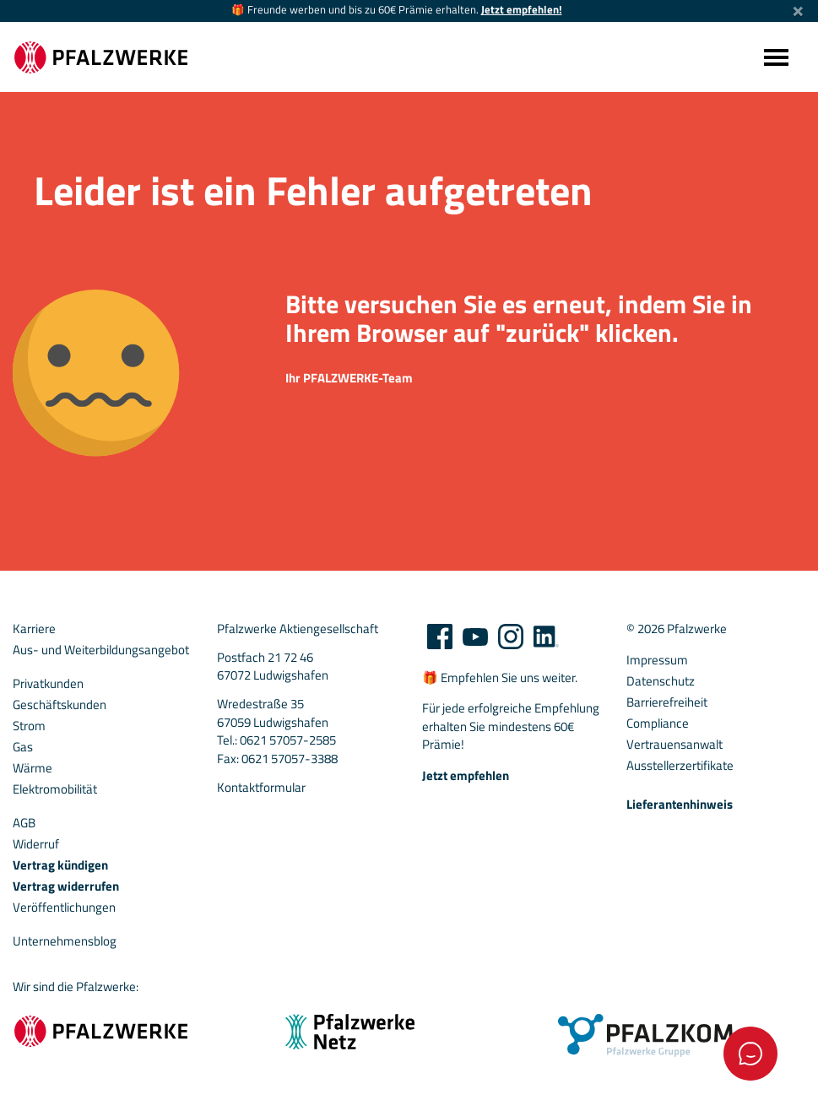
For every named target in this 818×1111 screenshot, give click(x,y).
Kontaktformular (261, 787)
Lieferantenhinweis (679, 804)
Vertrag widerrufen (66, 886)
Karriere (34, 629)
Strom (29, 726)
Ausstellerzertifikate (680, 765)
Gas (23, 747)
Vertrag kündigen (60, 865)
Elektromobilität (55, 789)
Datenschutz (660, 681)
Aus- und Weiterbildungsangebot (101, 650)
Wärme (32, 768)
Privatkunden (48, 684)
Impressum (657, 660)
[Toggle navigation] (774, 57)
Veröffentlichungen (64, 907)
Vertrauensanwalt (674, 744)
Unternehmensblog (64, 941)
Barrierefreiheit (666, 702)
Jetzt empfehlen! (521, 10)
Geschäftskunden (59, 705)
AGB (24, 823)
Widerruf (36, 844)
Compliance (657, 723)
